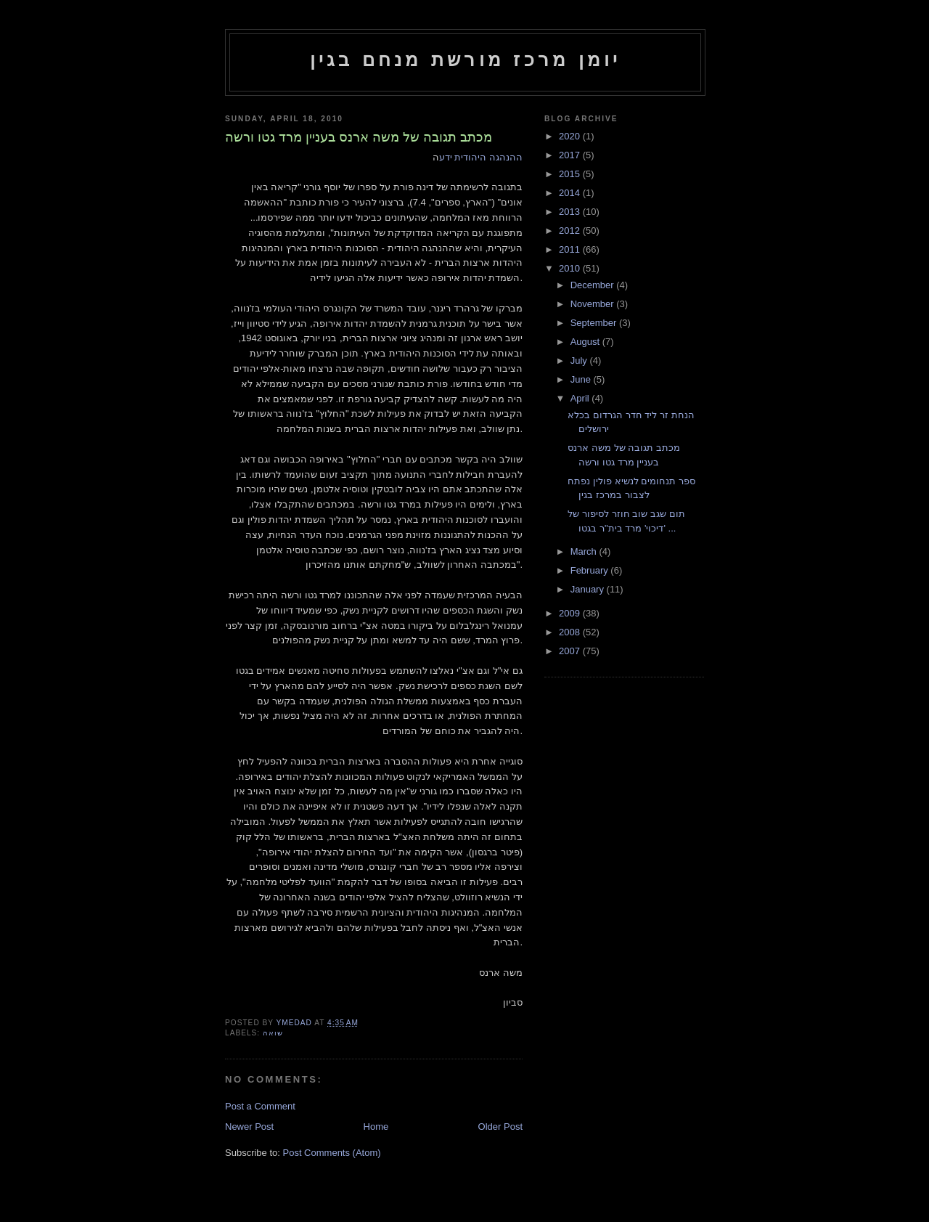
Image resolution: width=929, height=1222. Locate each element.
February (590, 570)
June (582, 379)
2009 (571, 613)
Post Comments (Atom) (332, 1152)
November (593, 303)
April (581, 398)
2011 (571, 249)
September (594, 322)
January (588, 589)
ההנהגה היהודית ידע (481, 157)
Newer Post (249, 1126)
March (584, 551)
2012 (571, 230)
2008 (571, 632)
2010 (571, 268)
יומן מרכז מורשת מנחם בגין (465, 59)
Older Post (500, 1126)
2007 (571, 650)
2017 (571, 155)
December (593, 285)
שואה (273, 1033)
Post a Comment (260, 1106)
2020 (571, 136)
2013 (571, 211)
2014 (571, 192)
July (580, 360)
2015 (571, 173)
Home (376, 1126)
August (586, 341)
